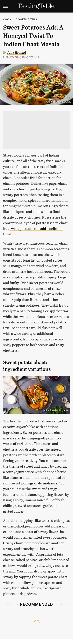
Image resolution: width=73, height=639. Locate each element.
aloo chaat (18, 188)
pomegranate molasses (39, 483)
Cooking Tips (26, 19)
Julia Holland (16, 52)
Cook (7, 19)
